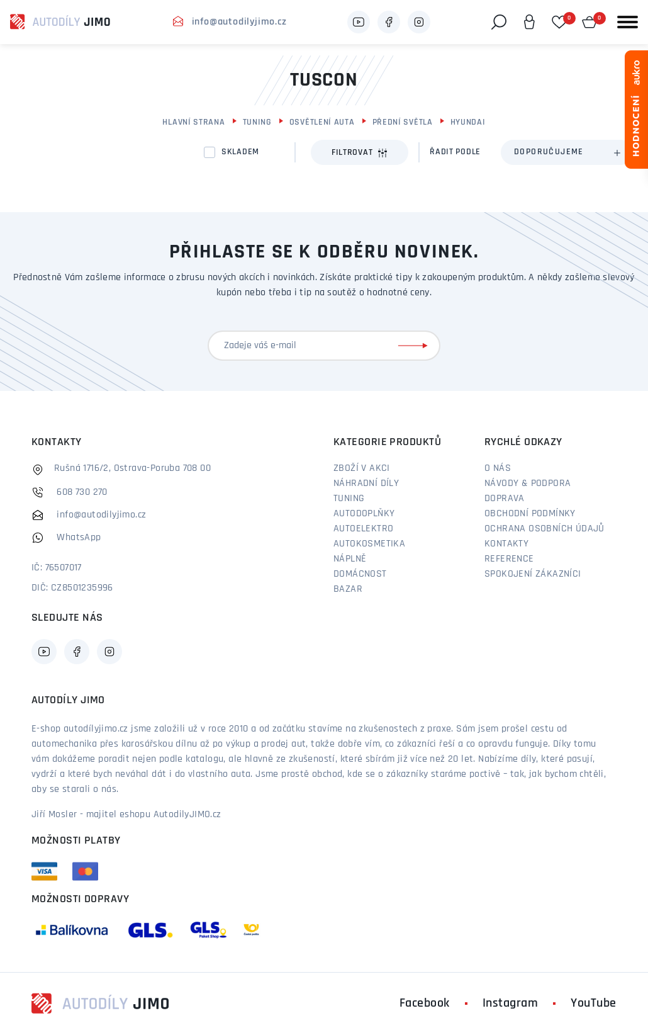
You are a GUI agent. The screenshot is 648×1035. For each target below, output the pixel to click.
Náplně (349, 559)
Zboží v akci (361, 468)
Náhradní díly (366, 483)
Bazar (347, 589)
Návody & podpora (527, 483)
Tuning (257, 122)
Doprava (504, 499)
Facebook (424, 1003)
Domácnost (360, 574)
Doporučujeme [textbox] (549, 152)
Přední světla (402, 122)
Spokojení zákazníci (532, 574)
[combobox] (567, 152)
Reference (509, 559)
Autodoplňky (363, 514)
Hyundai (468, 122)
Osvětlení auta (322, 122)
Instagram (511, 1003)
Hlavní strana (193, 122)
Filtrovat (360, 153)
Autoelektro (363, 529)
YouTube (594, 1003)
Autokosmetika (369, 544)
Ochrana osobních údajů (544, 529)
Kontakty (506, 544)
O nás (497, 468)
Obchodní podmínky (530, 514)
